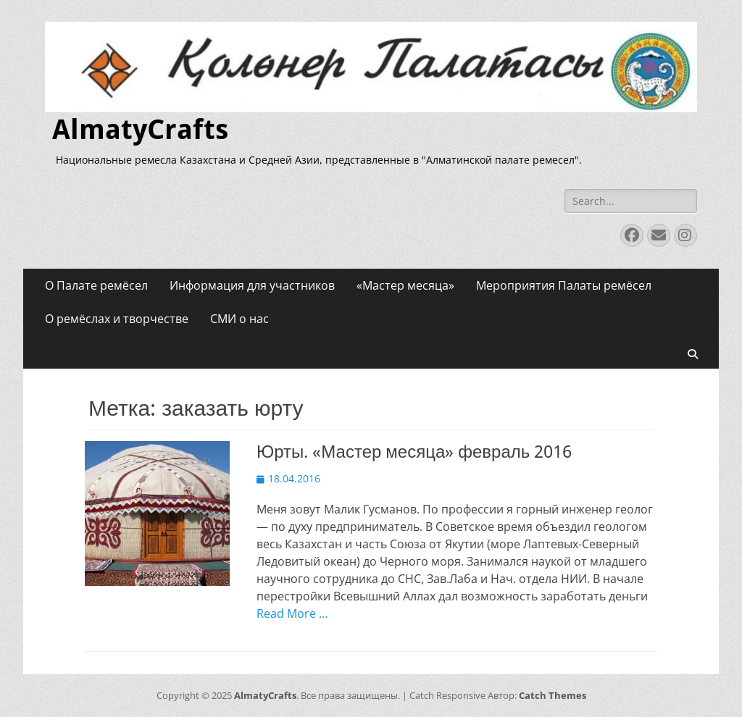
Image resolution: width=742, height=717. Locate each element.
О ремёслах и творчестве (116, 319)
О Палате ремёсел (96, 285)
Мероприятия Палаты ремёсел (563, 285)
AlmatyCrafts (140, 130)
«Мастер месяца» (405, 285)
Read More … (292, 613)
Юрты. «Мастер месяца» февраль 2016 (414, 452)
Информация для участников (252, 285)
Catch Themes (552, 695)
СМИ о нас (239, 319)
